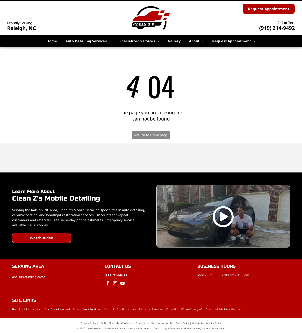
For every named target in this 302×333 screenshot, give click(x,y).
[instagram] (115, 284)
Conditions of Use (145, 323)
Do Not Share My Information (116, 323)
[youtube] (122, 284)
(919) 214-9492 (277, 27)
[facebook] (108, 284)
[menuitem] (51, 41)
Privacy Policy (88, 323)
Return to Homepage (151, 135)
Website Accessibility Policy (206, 323)
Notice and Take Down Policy (173, 323)
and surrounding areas (28, 277)
